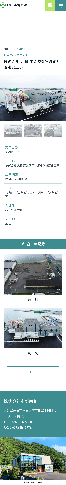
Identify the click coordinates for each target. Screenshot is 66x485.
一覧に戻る (33, 372)
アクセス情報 (14, 416)
